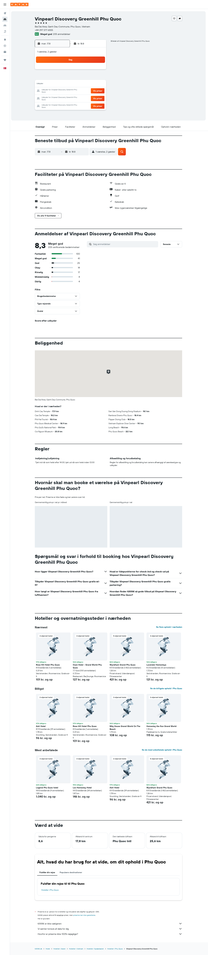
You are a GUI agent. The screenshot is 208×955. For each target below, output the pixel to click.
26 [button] (71, 98)
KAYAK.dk (39, 949)
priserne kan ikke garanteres (85, 915)
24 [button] (57, 98)
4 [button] (64, 77)
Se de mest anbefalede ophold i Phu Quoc (162, 750)
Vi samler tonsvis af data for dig (110, 928)
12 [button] (71, 84)
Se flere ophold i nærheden (170, 627)
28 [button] (85, 98)
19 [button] (71, 91)
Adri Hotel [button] (41, 726)
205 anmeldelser (62, 34)
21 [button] (85, 91)
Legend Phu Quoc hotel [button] (48, 787)
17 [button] (58, 91)
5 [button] (71, 77)
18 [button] (65, 91)
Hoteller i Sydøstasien (95, 949)
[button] (5, 4)
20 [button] (78, 91)
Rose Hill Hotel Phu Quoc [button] (48, 664)
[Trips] (5, 60)
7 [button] (85, 77)
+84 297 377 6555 (44, 30)
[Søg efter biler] (5, 25)
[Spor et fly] (5, 46)
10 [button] (57, 84)
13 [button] (78, 84)
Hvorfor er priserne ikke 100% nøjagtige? (110, 934)
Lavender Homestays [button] (157, 664)
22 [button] (92, 91)
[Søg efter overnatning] (5, 19)
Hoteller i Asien (60, 949)
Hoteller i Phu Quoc (50, 890)
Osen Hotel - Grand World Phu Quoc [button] (87, 666)
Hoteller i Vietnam (77, 949)
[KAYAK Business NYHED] (5, 52)
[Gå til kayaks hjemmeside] (19, 4)
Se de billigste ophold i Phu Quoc (167, 688)
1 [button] (92, 70)
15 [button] (92, 84)
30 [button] (99, 98)
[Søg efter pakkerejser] (5, 31)
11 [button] (64, 84)
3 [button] (57, 77)
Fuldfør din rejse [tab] (48, 872)
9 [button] (99, 77)
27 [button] (78, 98)
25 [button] (64, 98)
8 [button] (92, 77)
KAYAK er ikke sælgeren (110, 923)
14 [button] (85, 84)
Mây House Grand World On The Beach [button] (125, 727)
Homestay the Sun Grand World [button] (162, 726)
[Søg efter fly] (5, 13)
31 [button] (58, 105)
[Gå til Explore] (5, 40)
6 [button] (78, 77)
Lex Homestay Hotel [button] (82, 787)
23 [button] (99, 91)
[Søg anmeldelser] (125, 244)
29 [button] (92, 98)
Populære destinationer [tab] (71, 872)
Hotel (48, 949)
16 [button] (99, 84)
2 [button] (99, 70)
